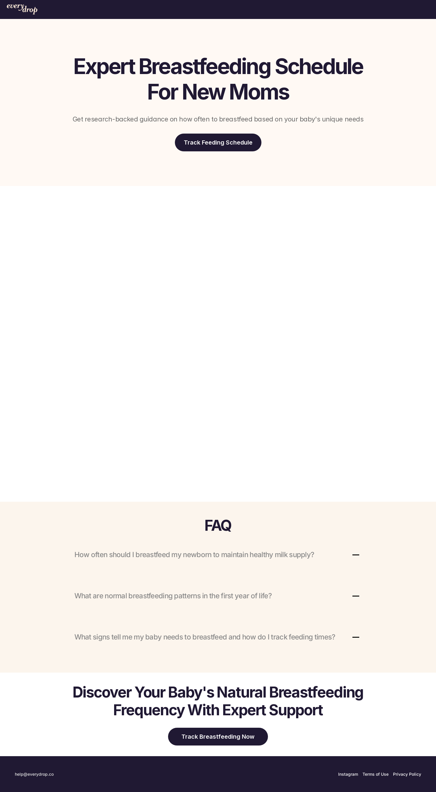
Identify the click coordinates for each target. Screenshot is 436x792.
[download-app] (218, 142)
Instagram (348, 774)
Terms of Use (375, 774)
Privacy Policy (407, 774)
